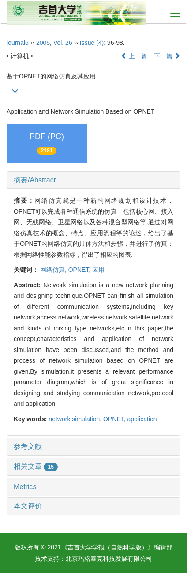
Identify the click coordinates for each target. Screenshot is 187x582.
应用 (98, 269)
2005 (43, 42)
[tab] (93, 180)
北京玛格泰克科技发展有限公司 (109, 558)
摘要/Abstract (35, 180)
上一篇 (134, 55)
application (142, 419)
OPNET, (80, 269)
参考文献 (28, 446)
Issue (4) (92, 42)
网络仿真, (54, 269)
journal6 (18, 42)
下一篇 (167, 55)
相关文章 (36, 466)
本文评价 (28, 506)
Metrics (25, 486)
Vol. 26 (62, 42)
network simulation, (76, 419)
